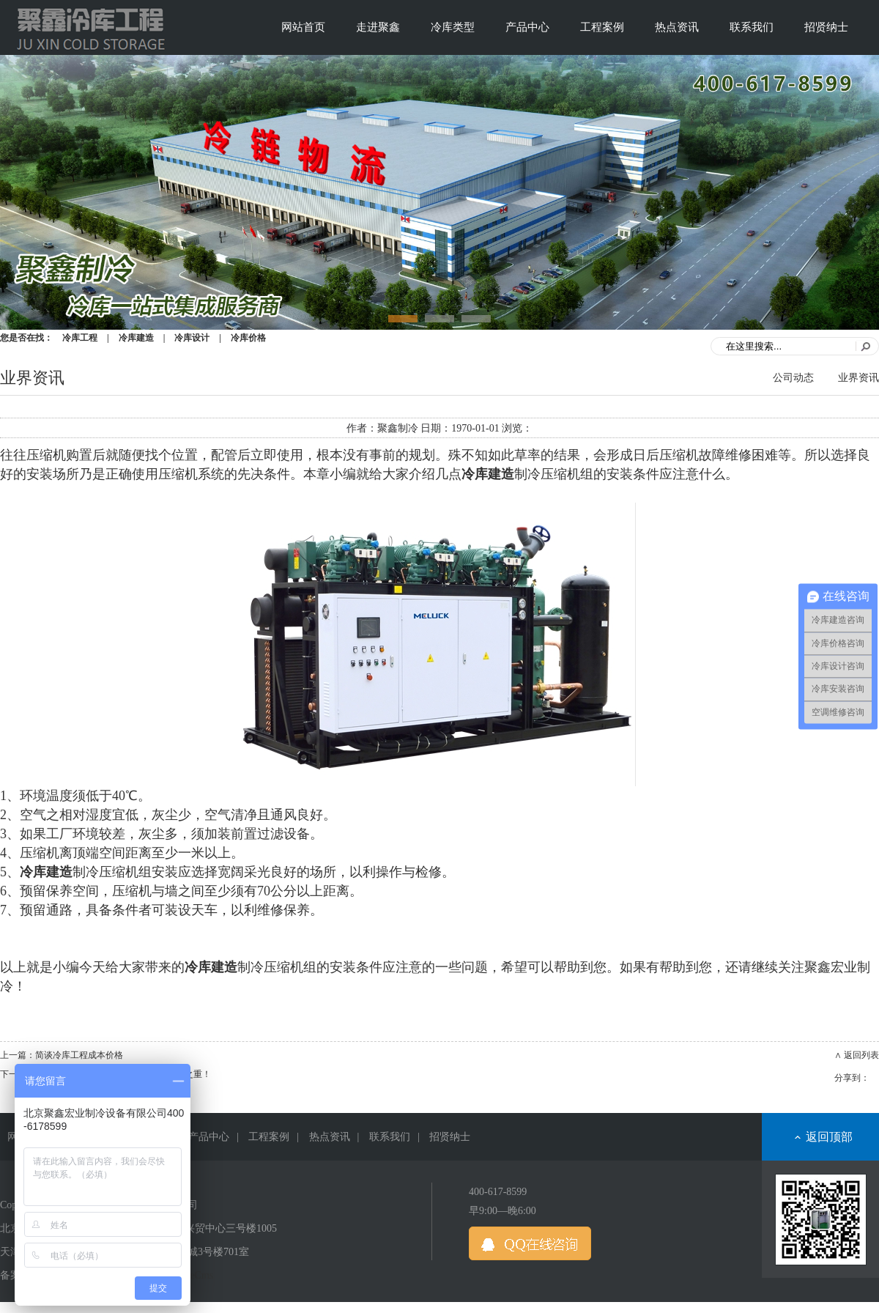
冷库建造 (136, 338)
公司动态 (793, 377)
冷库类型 (453, 27)
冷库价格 (248, 338)
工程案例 (602, 27)
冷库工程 (79, 338)
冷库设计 (191, 338)
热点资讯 (677, 27)
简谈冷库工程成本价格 (79, 1055)
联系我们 (752, 27)
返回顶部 (829, 1137)
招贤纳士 (826, 27)
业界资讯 (858, 377)
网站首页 (303, 27)
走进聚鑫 (378, 27)
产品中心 (527, 27)
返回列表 (861, 1055)
